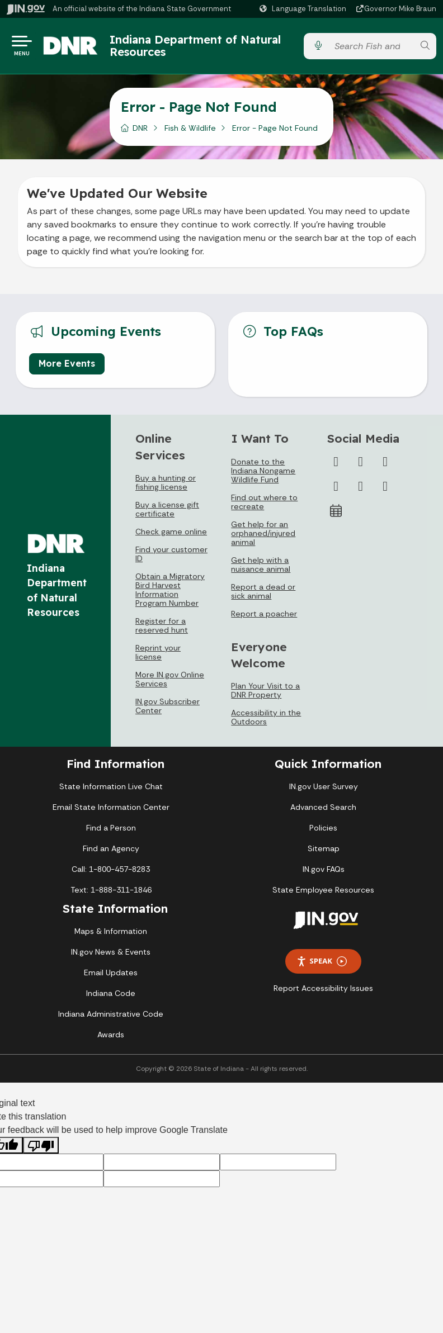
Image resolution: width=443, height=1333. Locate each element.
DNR (140, 132)
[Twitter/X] (361, 466)
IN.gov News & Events (110, 956)
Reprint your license (158, 656)
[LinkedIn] (361, 491)
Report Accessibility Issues (323, 993)
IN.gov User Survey (323, 791)
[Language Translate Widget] (304, 9)
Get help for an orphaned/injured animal (263, 538)
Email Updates (111, 977)
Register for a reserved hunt (161, 629)
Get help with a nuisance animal (260, 568)
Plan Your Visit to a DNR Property (265, 694)
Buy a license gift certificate (167, 513)
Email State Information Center (111, 812)
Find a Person (111, 832)
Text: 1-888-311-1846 (111, 894)
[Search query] (371, 48)
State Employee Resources (323, 894)
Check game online (171, 536)
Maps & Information (110, 936)
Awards (110, 1039)
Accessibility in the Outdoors (266, 721)
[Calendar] (336, 515)
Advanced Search (323, 812)
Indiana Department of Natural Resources (186, 48)
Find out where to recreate (264, 506)
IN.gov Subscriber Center (167, 710)
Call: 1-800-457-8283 (111, 874)
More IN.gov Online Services (169, 683)
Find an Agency (111, 853)
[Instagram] (385, 466)
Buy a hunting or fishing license (165, 486)
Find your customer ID (171, 558)
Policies (323, 832)
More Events (67, 367)
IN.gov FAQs (324, 874)
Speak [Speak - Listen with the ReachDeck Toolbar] (321, 965)
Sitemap (324, 853)
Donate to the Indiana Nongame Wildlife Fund (263, 475)
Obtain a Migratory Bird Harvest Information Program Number (170, 594)
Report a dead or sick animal (263, 595)
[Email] (385, 491)
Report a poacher (264, 618)
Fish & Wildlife (190, 132)
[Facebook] (336, 466)
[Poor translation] (41, 1150)
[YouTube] (336, 491)
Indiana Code (110, 998)
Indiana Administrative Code (110, 1018)
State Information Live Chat (111, 791)
